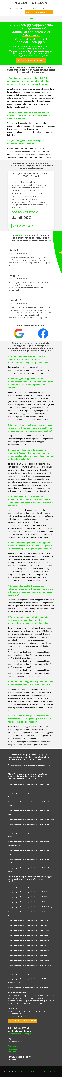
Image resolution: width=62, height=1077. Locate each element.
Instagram (13, 1049)
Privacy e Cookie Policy (19, 1057)
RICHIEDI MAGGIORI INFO (38, 12)
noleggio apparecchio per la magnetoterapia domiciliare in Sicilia (28, 955)
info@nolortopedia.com (19, 1031)
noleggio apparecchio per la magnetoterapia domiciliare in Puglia (28, 945)
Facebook (13, 1046)
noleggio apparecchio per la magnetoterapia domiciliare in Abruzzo (29, 887)
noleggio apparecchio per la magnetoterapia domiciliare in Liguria (29, 925)
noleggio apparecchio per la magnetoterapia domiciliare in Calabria (29, 897)
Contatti (12, 1060)
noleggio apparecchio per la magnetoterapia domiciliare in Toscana (29, 960)
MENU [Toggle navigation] (31, 19)
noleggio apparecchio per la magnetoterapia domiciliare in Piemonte (29, 940)
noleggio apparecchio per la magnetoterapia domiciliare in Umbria (29, 974)
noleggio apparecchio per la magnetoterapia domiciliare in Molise (29, 935)
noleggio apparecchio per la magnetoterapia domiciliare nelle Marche (30, 930)
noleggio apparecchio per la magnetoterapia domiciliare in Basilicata (30, 892)
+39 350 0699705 (20, 1028)
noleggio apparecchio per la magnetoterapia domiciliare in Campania (30, 902)
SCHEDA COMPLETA (23, 226)
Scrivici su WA (40, 9)
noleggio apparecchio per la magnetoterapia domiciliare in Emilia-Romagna (31, 907)
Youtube (12, 1052)
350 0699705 (17, 9)
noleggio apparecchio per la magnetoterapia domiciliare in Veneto (29, 987)
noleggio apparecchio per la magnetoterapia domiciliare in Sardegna (29, 950)
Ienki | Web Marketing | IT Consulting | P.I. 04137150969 (36, 1071)
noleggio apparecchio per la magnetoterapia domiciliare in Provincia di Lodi (32, 819)
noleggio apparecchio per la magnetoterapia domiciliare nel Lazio (29, 920)
